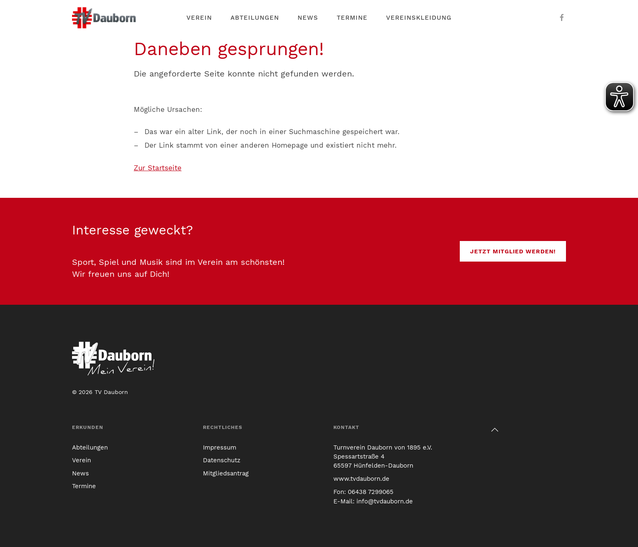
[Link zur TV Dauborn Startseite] (105, 18)
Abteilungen (255, 17)
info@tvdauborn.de (384, 501)
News (308, 17)
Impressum (219, 447)
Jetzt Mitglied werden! (513, 251)
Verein (81, 460)
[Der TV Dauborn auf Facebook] (562, 18)
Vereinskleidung (419, 17)
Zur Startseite (158, 168)
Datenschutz (221, 460)
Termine (352, 17)
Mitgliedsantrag (226, 473)
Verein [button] (199, 17)
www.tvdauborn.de (361, 478)
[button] (495, 430)
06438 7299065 (371, 492)
